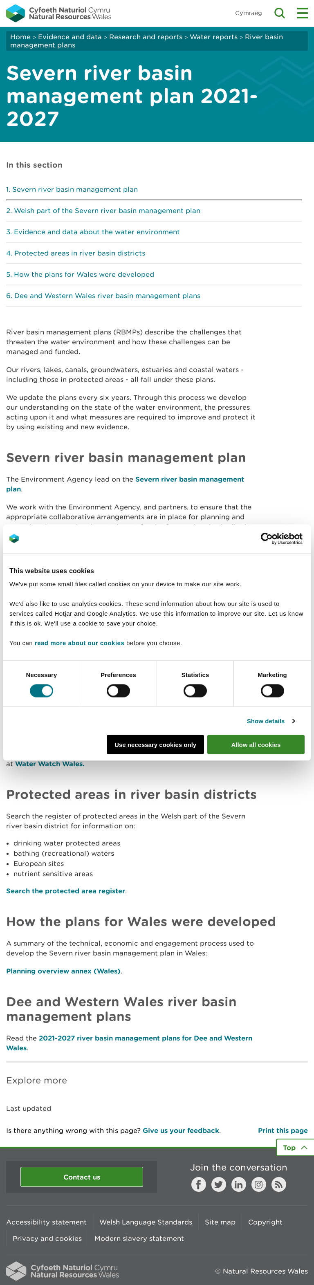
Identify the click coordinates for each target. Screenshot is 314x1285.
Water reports (214, 37)
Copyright (265, 1222)
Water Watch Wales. (50, 763)
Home (20, 37)
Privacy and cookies (47, 1238)
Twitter (218, 1184)
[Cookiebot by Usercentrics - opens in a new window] (281, 538)
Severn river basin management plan (75, 189)
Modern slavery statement (139, 1238)
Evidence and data (70, 37)
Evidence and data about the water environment (97, 232)
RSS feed (278, 1184)
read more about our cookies (79, 642)
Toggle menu (302, 13)
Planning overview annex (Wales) (63, 971)
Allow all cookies (255, 744)
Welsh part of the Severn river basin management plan (107, 210)
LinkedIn (238, 1184)
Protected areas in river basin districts (79, 253)
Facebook (198, 1184)
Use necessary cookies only (155, 744)
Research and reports (145, 37)
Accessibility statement (46, 1222)
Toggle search (279, 13)
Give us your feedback (181, 1130)
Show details (266, 720)
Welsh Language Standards (145, 1222)
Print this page (283, 1130)
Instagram (258, 1184)
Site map (220, 1222)
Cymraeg (248, 13)
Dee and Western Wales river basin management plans (107, 296)
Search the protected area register (65, 891)
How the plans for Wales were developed (84, 274)
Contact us (81, 1177)
